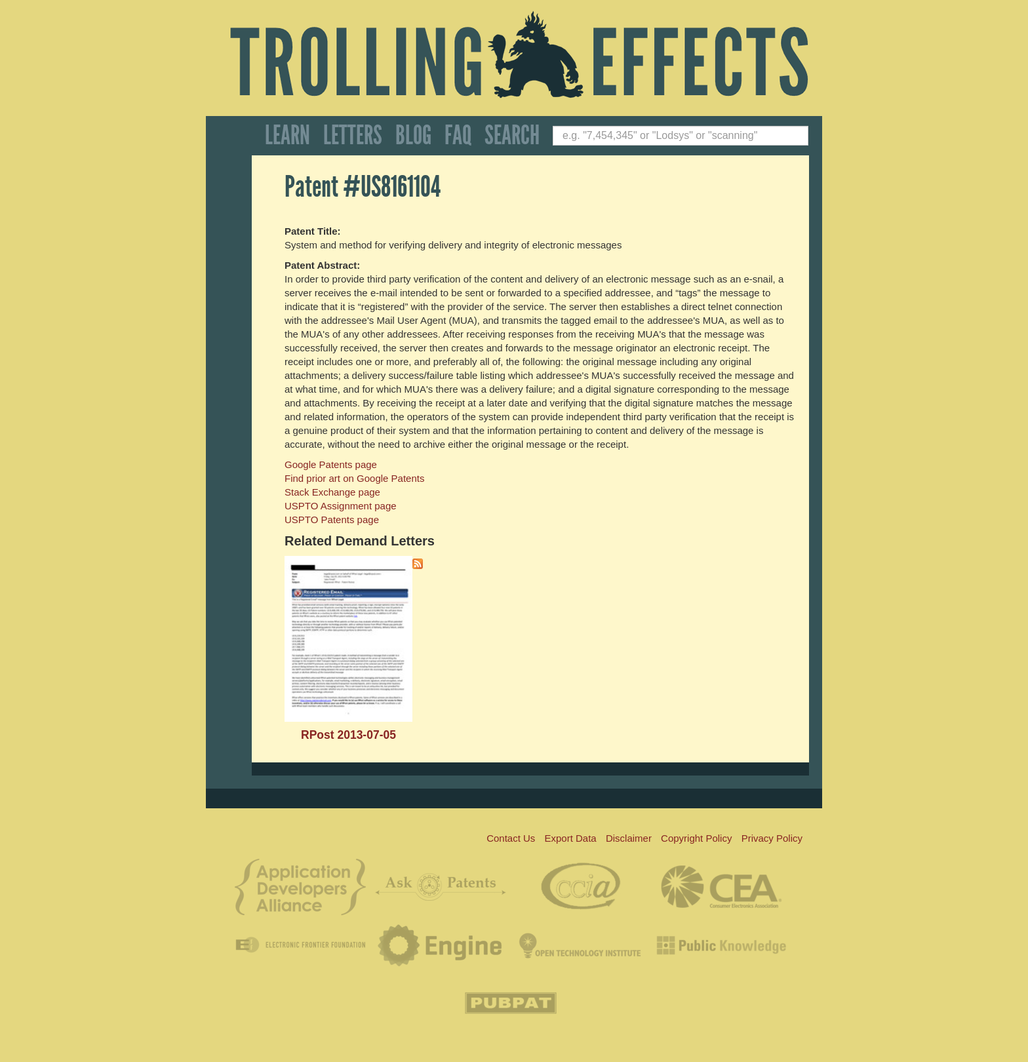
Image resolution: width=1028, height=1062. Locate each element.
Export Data (571, 838)
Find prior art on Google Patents (354, 478)
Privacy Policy (771, 838)
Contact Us (510, 838)
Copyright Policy (696, 838)
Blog (413, 135)
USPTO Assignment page (341, 505)
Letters (352, 135)
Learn (287, 135)
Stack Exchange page (332, 492)
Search (512, 136)
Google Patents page (331, 464)
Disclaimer (629, 838)
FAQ (458, 135)
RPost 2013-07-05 (348, 734)
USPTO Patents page (332, 519)
